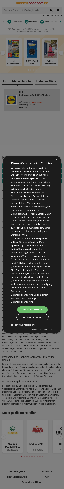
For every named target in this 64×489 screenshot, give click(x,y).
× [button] (56, 159)
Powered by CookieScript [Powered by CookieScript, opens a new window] (42, 330)
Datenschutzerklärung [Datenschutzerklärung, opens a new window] (22, 301)
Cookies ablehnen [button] (32, 317)
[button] (23, 324)
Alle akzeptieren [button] (32, 309)
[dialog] (32, 244)
